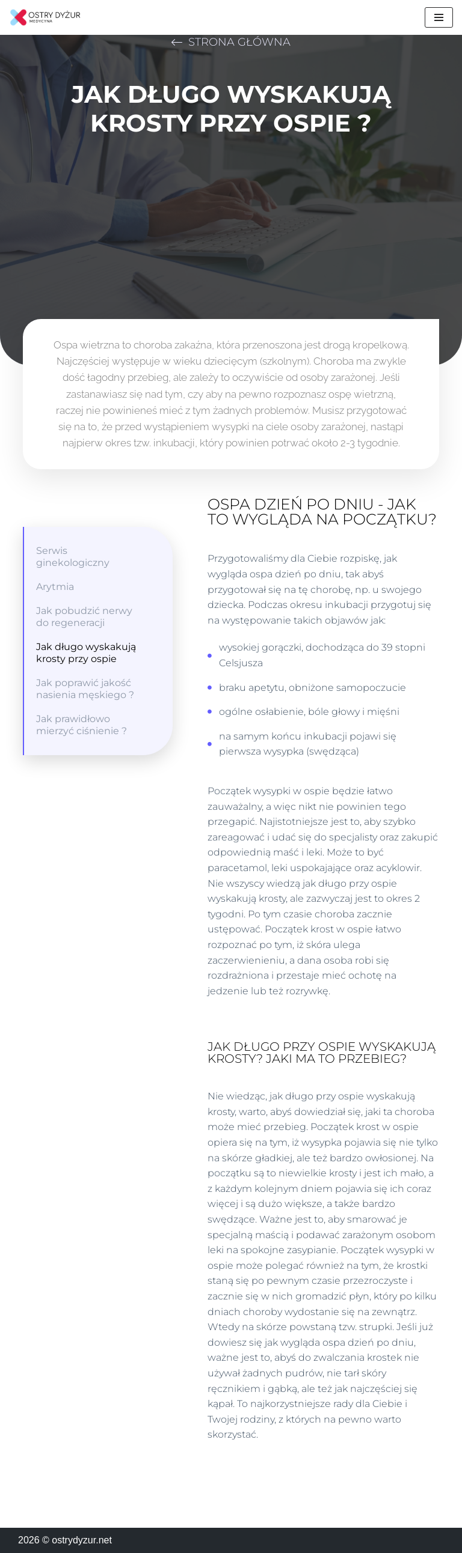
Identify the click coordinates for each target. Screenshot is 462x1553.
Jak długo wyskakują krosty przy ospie (86, 652)
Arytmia (55, 586)
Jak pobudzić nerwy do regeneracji (84, 616)
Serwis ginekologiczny (72, 556)
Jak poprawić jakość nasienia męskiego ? (85, 689)
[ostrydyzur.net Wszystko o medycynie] (45, 17)
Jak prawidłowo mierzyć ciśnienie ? (81, 725)
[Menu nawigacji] (439, 17)
